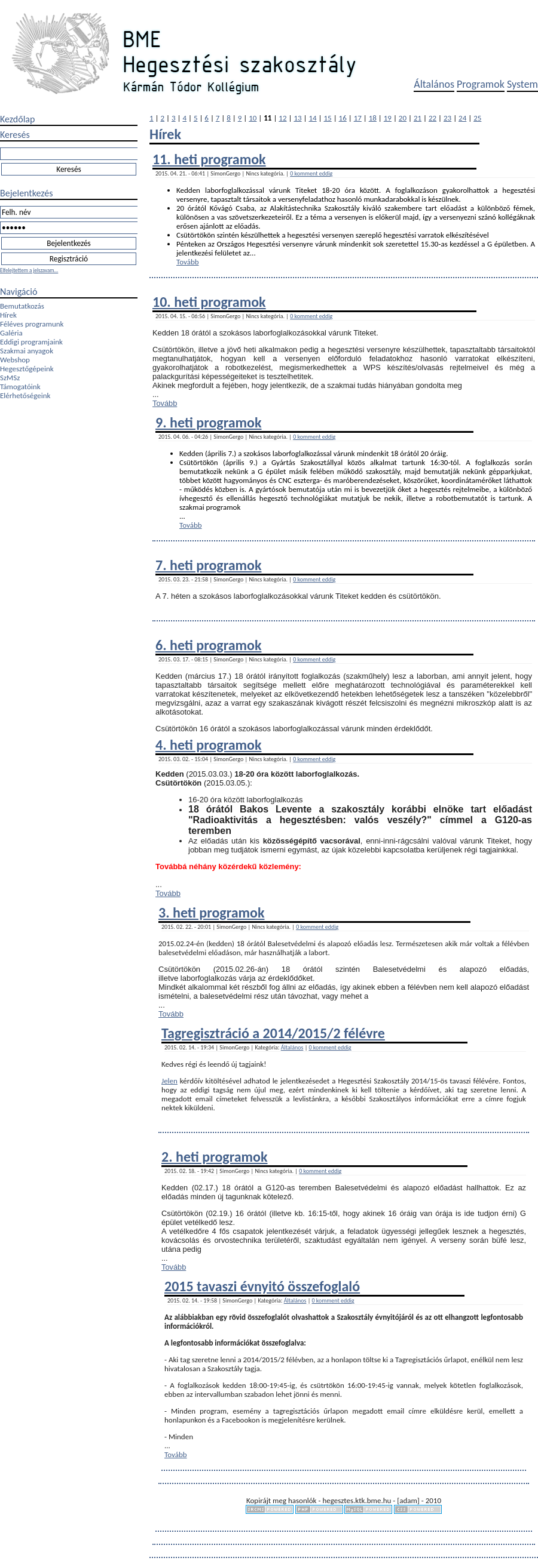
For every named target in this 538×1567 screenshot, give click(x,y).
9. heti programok (208, 422)
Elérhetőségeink (25, 395)
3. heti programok (211, 912)
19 (388, 117)
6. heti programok (208, 645)
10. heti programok (209, 301)
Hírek (8, 314)
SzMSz (10, 377)
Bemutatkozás (22, 305)
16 (343, 117)
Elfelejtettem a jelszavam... (29, 270)
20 (402, 117)
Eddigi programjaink (31, 341)
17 (358, 117)
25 (477, 117)
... (253, 252)
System (522, 84)
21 (417, 117)
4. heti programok (208, 744)
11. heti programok (209, 159)
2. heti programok (214, 1156)
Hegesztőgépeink (27, 368)
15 (328, 117)
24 (462, 117)
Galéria (11, 332)
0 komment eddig (311, 173)
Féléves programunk (31, 323)
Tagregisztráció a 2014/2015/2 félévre (273, 1033)
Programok (481, 84)
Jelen (169, 1080)
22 (432, 117)
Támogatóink (20, 386)
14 (312, 117)
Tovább (187, 261)
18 (373, 117)
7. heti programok (208, 565)
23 (447, 117)
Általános (434, 84)
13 (297, 117)
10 (252, 117)
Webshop (15, 359)
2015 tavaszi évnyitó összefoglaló (262, 1286)
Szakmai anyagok (26, 350)
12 (282, 117)
